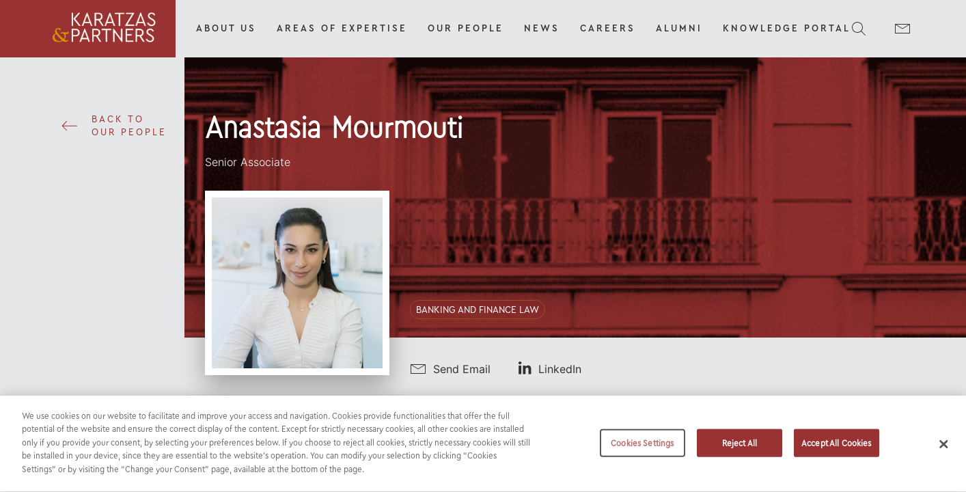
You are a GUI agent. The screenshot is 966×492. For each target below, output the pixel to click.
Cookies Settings (642, 450)
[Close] (943, 451)
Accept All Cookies (836, 450)
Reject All (739, 450)
